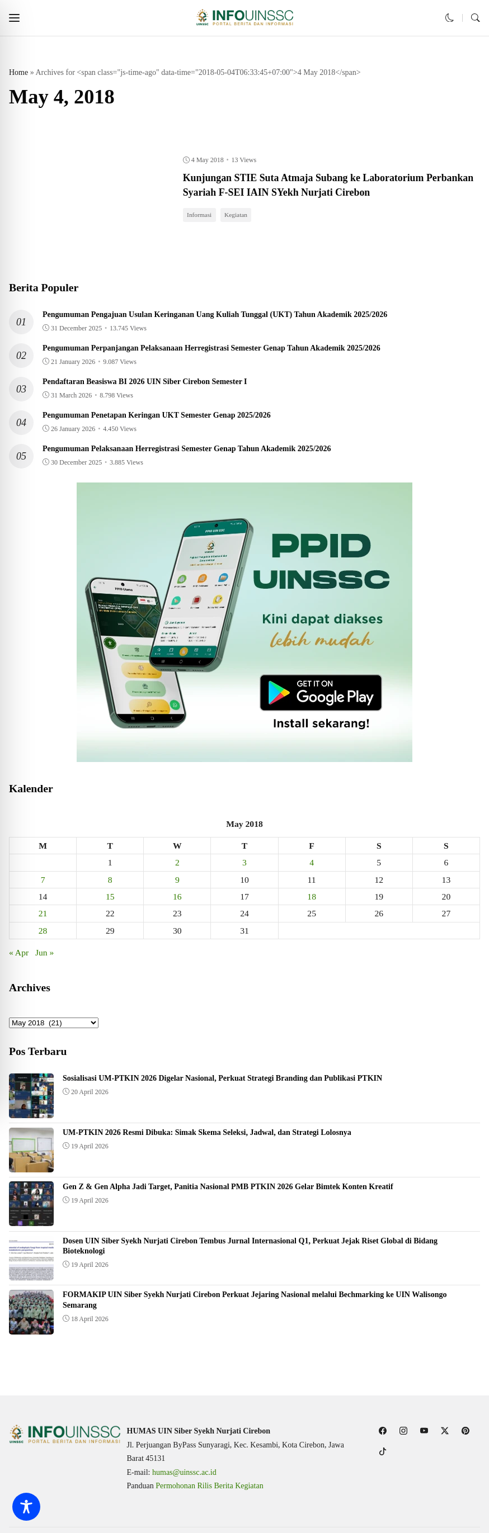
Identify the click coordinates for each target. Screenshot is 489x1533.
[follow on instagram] (404, 1430)
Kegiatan (239, 216)
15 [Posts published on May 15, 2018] (110, 898)
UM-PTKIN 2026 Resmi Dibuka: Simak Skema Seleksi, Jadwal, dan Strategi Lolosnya (207, 1134)
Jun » (44, 954)
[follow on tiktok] (383, 1451)
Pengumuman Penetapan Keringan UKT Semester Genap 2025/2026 (157, 417)
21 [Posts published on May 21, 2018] (43, 915)
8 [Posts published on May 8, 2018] (110, 881)
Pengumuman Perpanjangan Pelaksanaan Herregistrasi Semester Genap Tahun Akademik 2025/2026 (211, 350)
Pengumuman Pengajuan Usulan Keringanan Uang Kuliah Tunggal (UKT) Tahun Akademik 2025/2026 (215, 316)
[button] (14, 18)
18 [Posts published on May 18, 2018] (311, 898)
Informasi (200, 216)
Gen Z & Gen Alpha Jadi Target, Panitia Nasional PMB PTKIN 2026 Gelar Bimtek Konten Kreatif (228, 1188)
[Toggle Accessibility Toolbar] (26, 1507)
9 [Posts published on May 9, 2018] (177, 881)
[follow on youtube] (424, 1430)
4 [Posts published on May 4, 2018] (311, 864)
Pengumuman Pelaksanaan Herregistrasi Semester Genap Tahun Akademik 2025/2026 (187, 450)
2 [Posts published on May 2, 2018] (177, 864)
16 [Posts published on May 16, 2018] (177, 898)
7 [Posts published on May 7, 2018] (43, 881)
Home (18, 72)
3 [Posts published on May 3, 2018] (244, 864)
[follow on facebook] (383, 1430)
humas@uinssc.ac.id (184, 1472)
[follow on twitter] (445, 1430)
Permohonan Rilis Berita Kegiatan (209, 1486)
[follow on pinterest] (466, 1430)
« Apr (19, 954)
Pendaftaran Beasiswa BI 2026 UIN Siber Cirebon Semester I (145, 383)
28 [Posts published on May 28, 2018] (43, 932)
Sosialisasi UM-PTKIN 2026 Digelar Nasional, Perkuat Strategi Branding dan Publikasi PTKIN (222, 1080)
